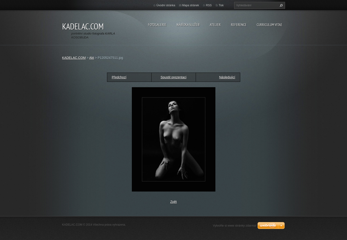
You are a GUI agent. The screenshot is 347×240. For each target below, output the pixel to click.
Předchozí (119, 77)
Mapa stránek (190, 5)
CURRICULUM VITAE (269, 24)
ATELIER (215, 24)
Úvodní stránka (165, 5)
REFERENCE (238, 24)
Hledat (280, 5)
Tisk (221, 5)
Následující (227, 77)
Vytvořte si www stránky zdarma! (234, 225)
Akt (91, 58)
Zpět (173, 202)
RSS (209, 5)
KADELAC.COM (74, 58)
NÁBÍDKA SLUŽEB (188, 24)
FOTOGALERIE (157, 24)
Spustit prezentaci (173, 77)
